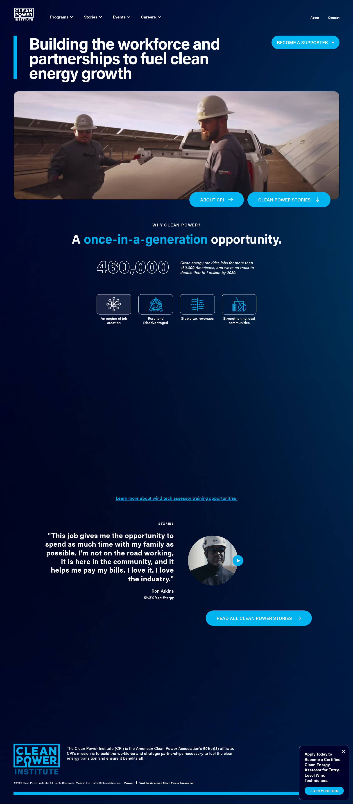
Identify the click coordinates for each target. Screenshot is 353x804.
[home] (24, 14)
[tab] (114, 308)
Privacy (129, 782)
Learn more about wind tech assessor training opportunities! (177, 498)
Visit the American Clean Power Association (166, 782)
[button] (61, 17)
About (314, 18)
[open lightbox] (238, 564)
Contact (333, 18)
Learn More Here (324, 790)
